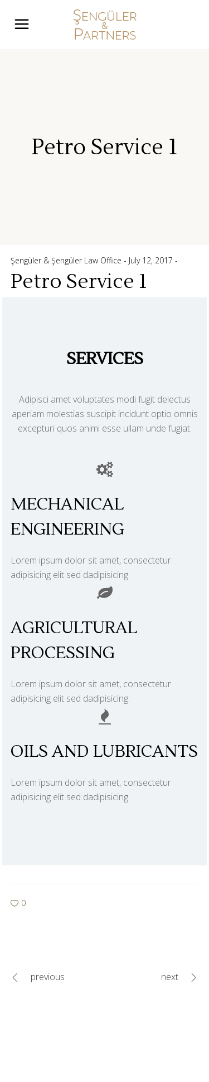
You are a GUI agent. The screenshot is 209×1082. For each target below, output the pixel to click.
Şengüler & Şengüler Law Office (67, 260)
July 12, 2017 (152, 260)
